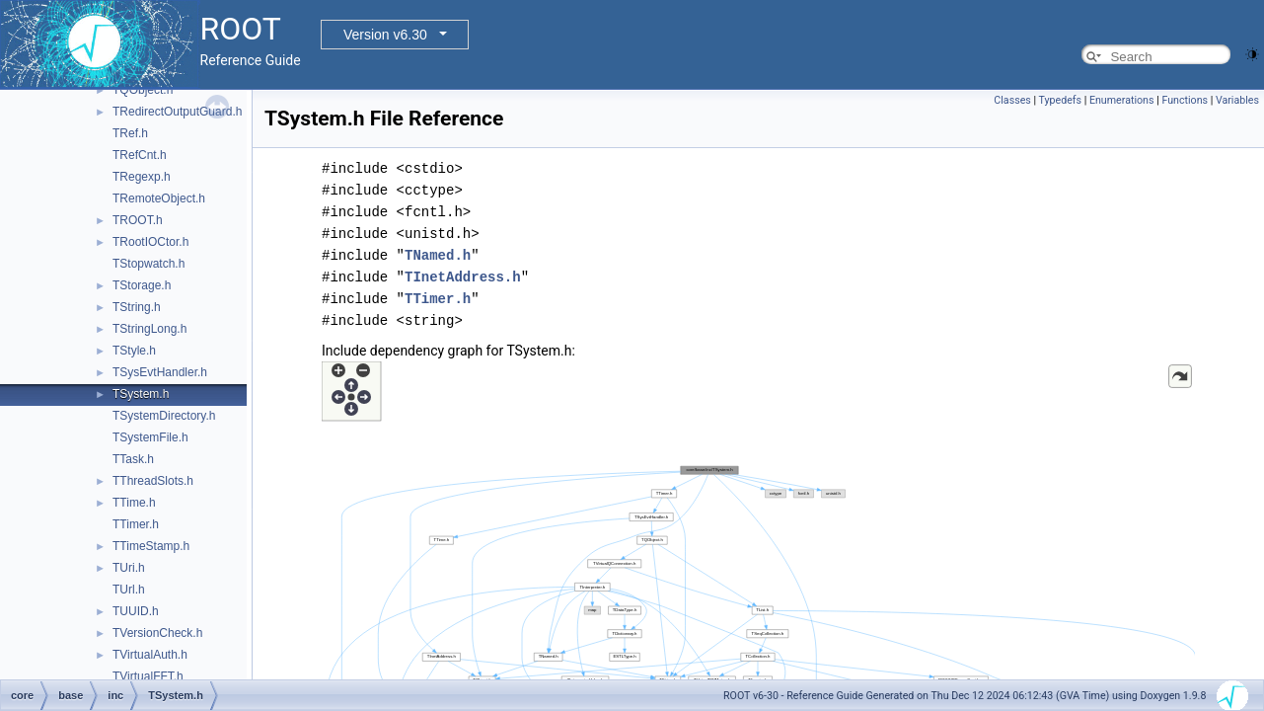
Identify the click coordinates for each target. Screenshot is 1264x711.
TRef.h (130, 133)
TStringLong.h (149, 329)
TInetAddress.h (463, 277)
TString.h (136, 307)
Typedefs (1060, 100)
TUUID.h (135, 611)
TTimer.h (135, 524)
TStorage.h (141, 285)
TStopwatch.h (148, 264)
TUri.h (128, 568)
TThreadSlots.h (152, 481)
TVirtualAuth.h (149, 655)
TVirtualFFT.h (148, 676)
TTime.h (134, 503)
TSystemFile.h (150, 437)
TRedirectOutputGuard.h (177, 111)
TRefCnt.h (139, 155)
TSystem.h (140, 394)
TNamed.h (438, 255)
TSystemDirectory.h (163, 416)
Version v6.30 (385, 34)
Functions (1184, 100)
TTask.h (133, 459)
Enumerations (1121, 100)
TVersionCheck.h (157, 633)
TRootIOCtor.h (150, 242)
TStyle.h (134, 350)
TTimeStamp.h (150, 546)
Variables (1237, 100)
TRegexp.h (141, 177)
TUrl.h (128, 589)
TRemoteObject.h (158, 198)
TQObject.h (142, 90)
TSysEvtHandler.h (159, 372)
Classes (1012, 100)
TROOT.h (137, 220)
